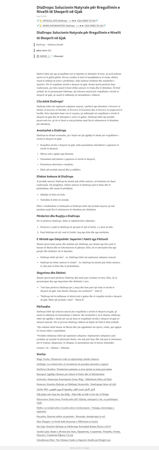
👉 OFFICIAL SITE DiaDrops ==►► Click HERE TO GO (67, 20)
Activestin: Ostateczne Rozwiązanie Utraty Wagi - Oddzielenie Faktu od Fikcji (74, 379)
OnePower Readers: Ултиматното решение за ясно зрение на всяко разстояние (74, 369)
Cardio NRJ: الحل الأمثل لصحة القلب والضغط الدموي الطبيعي (66, 389)
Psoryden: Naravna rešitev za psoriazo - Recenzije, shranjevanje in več (71, 416)
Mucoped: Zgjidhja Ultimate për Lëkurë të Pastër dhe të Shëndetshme (70, 374)
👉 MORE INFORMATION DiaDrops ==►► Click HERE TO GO (71, 25)
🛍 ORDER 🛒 (43, 56)
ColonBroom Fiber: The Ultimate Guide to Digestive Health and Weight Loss (74, 440)
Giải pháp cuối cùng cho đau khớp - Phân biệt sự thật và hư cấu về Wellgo (73, 394)
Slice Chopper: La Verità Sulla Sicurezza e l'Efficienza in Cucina (67, 421)
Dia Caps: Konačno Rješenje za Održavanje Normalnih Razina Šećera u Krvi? (74, 426)
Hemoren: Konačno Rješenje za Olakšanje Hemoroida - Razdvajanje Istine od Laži (76, 384)
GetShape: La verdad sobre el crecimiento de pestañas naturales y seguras (72, 364)
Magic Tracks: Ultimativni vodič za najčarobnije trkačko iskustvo (68, 359)
